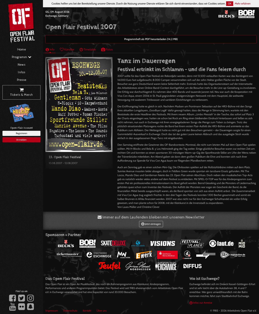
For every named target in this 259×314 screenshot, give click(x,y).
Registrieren (21, 133)
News (21, 65)
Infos (21, 72)
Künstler (67, 49)
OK (229, 3)
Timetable (88, 49)
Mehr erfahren (243, 3)
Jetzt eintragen (151, 224)
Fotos (107, 49)
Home (21, 49)
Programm (21, 57)
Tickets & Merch (21, 92)
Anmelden (21, 139)
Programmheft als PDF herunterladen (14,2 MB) (151, 39)
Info (50, 49)
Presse (21, 80)
